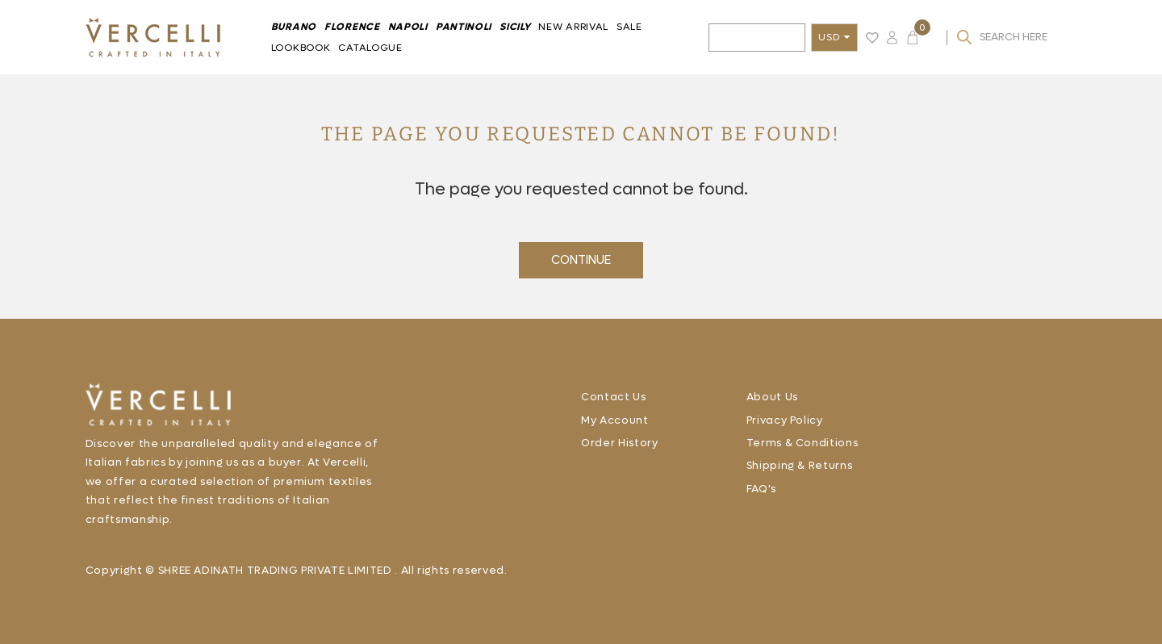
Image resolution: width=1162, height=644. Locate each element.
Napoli (408, 26)
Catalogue (370, 47)
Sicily (514, 26)
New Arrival (573, 26)
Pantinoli (463, 26)
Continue (581, 260)
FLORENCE (352, 26)
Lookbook (301, 47)
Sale (629, 26)
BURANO (293, 26)
